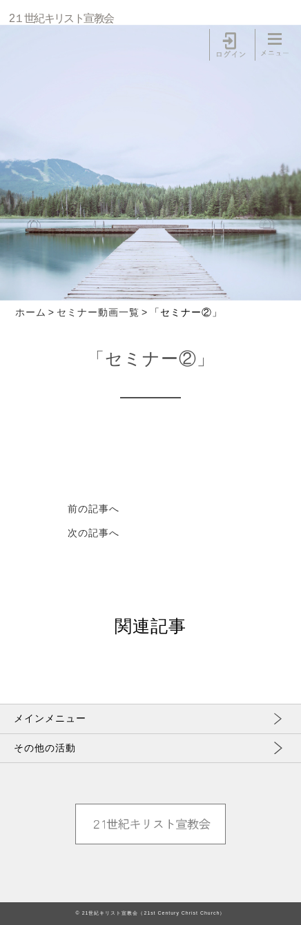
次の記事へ (93, 532)
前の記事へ (93, 508)
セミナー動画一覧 (98, 312)
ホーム (30, 312)
